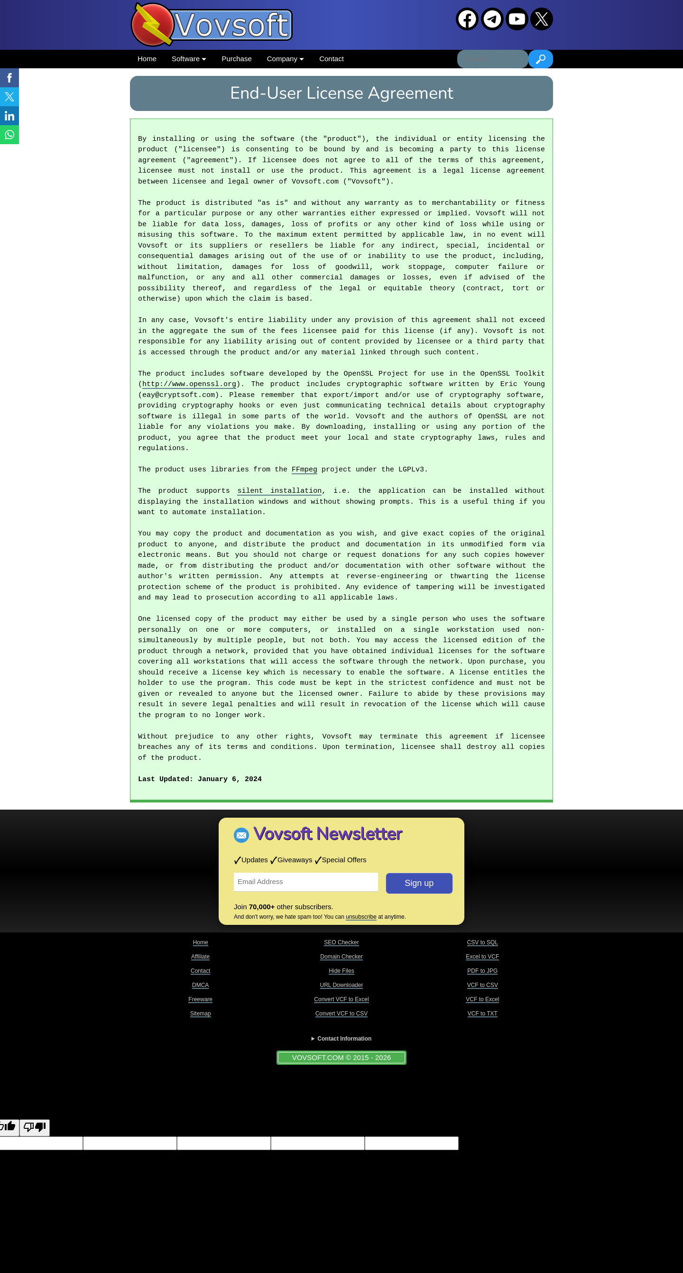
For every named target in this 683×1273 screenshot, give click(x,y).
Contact (331, 59)
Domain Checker (341, 956)
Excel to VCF (482, 956)
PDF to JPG (482, 971)
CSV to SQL (482, 942)
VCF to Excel (482, 999)
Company (285, 59)
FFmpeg (304, 470)
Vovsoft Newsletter (327, 834)
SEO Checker (341, 942)
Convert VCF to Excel (341, 999)
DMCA (200, 985)
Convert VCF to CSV (341, 1013)
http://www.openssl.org (189, 384)
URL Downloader (341, 985)
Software (189, 59)
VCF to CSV (482, 985)
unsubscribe (361, 916)
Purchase (236, 59)
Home (147, 59)
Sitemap (200, 1013)
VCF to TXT (483, 1013)
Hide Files (341, 971)
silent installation (279, 491)
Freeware (200, 999)
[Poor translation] (34, 1128)
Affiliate (200, 956)
